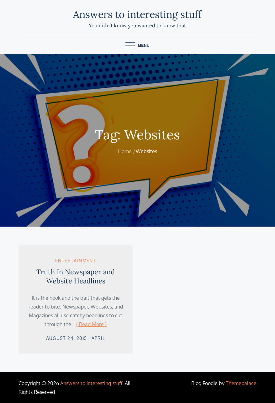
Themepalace (241, 383)
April (98, 338)
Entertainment (75, 260)
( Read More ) (91, 324)
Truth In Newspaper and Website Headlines (75, 276)
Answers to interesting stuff (137, 14)
